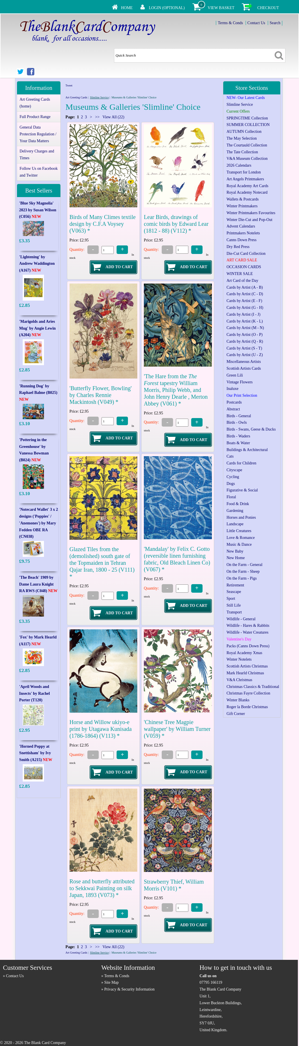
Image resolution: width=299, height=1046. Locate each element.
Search (274, 23)
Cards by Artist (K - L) (244, 321)
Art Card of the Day (242, 280)
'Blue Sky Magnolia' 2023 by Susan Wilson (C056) (37, 210)
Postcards (234, 402)
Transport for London (243, 172)
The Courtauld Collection (246, 145)
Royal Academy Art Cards (247, 186)
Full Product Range (35, 117)
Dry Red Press (237, 247)
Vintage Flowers (239, 382)
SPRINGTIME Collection (247, 118)
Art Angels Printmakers (245, 179)
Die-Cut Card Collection (246, 253)
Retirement (235, 585)
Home (126, 8)
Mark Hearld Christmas (245, 673)
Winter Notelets (238, 659)
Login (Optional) (167, 8)
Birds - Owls (236, 422)
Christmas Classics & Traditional (252, 687)
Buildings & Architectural (247, 450)
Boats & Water (238, 443)
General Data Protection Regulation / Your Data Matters (38, 134)
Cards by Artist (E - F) (244, 301)
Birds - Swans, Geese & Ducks (250, 429)
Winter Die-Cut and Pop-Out (249, 220)
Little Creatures (238, 531)
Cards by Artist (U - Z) (244, 355)
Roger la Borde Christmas (247, 707)
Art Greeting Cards (76, 97)
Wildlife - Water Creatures (247, 632)
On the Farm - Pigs (241, 578)
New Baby (234, 551)
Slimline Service (99, 97)
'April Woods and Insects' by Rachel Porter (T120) (34, 693)
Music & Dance (239, 544)
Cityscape (234, 470)
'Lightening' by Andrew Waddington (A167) (37, 264)
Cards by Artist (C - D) (244, 294)
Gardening (234, 510)
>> (97, 117)
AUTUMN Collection (243, 131)
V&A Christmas (239, 680)
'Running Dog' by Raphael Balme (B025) (38, 393)
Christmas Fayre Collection (248, 693)
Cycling (232, 477)
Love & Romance (240, 538)
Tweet (69, 85)
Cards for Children (241, 463)
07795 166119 (210, 982)
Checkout (268, 8)
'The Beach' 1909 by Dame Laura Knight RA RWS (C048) (38, 584)
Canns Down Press (241, 240)
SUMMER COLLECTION (247, 125)
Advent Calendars (240, 226)
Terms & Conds (230, 23)
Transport (234, 612)
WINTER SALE (239, 274)
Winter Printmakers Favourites (250, 213)
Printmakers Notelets (243, 233)
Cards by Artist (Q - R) (244, 341)
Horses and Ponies (241, 517)
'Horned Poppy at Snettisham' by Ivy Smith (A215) (35, 753)
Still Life (233, 605)
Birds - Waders (238, 436)
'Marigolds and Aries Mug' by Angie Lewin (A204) (37, 328)
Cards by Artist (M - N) (245, 328)
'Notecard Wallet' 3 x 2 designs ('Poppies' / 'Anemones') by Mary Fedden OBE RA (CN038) (38, 523)
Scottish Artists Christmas (247, 666)
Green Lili (234, 375)
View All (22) (113, 117)
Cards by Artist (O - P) (244, 334)
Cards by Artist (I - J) (243, 314)
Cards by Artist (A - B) (244, 287)
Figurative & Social (242, 490)
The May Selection (241, 138)
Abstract (233, 409)
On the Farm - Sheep (243, 571)
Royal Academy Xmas (244, 653)
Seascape (233, 592)
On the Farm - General (244, 565)
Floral (231, 497)
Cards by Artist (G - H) (244, 307)
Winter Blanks (237, 700)
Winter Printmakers (241, 206)
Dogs (230, 483)
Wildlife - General (240, 619)
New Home (235, 558)
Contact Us (256, 23)
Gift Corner (235, 714)
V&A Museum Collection (247, 158)
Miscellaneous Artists (243, 361)
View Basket (221, 8)
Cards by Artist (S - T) (244, 348)
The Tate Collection (242, 152)
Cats (229, 456)
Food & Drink (237, 504)
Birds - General (238, 416)
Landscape (234, 524)
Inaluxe (232, 388)
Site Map (111, 982)
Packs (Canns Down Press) (247, 646)
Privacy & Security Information (129, 989)
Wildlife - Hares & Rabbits (247, 625)
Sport (230, 598)
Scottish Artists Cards (243, 368)
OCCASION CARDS (243, 267)
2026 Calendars (238, 165)
